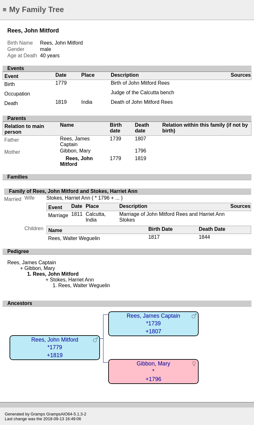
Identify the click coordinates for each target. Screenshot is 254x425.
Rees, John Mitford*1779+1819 (54, 347)
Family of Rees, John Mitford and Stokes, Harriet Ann (73, 191)
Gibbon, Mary (75, 150)
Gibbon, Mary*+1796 (153, 371)
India (86, 102)
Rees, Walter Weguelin (74, 238)
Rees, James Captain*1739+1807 (153, 324)
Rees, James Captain (74, 141)
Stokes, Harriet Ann (68, 198)
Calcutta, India (96, 217)
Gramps (38, 414)
